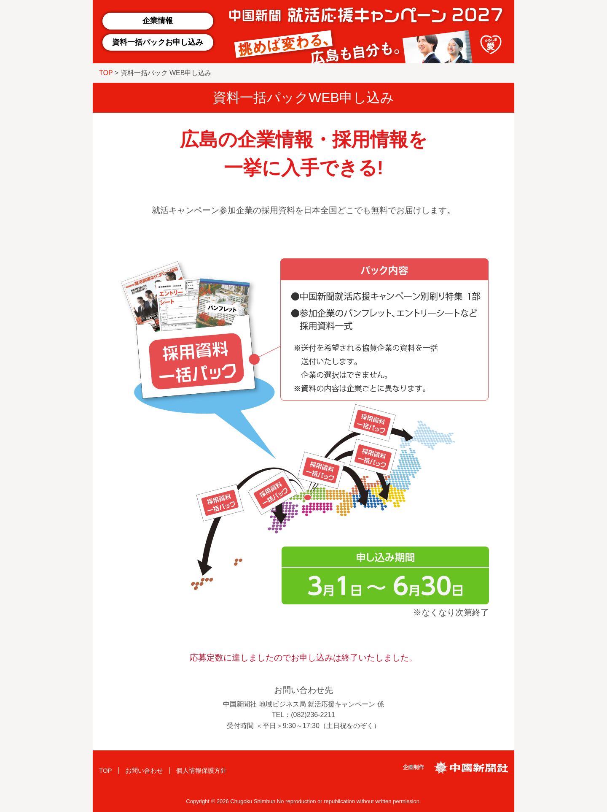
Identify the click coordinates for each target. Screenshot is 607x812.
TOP (106, 72)
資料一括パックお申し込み (157, 42)
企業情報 (157, 20)
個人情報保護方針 (201, 770)
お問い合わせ (144, 770)
